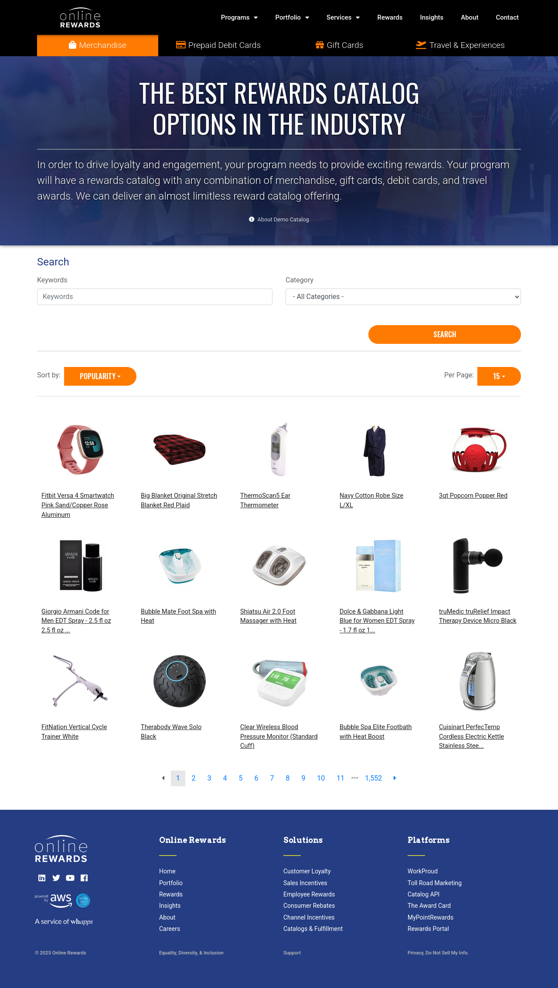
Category (299, 280)
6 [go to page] (256, 778)
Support (292, 953)
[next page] (394, 778)
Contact (507, 17)
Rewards (389, 17)
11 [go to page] (340, 778)
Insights (432, 17)
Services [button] (343, 17)
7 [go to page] (272, 778)
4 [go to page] (225, 778)
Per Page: (460, 375)
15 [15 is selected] (496, 376)
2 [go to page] (194, 778)
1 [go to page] (178, 778)
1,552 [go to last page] (373, 778)
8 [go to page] (287, 778)
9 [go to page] (303, 778)
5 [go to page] (241, 778)
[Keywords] (154, 297)
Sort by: (50, 375)
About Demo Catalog (283, 219)
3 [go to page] (209, 778)
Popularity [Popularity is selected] (98, 376)
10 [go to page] (321, 778)
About (469, 17)
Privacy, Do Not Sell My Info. (438, 953)
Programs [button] (239, 17)
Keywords (52, 280)
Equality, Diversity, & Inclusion (191, 953)
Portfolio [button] (292, 17)
